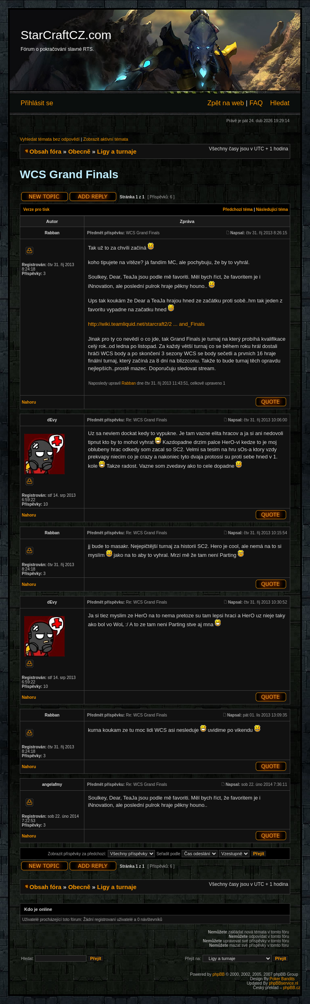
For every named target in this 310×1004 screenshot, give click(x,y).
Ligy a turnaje (117, 151)
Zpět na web (225, 102)
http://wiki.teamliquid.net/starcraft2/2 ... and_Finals (146, 324)
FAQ (256, 102)
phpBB (218, 974)
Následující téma (272, 209)
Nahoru (29, 402)
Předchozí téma (238, 209)
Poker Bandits (282, 979)
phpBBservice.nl (283, 983)
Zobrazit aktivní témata (105, 139)
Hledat (279, 102)
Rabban (128, 383)
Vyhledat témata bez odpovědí (50, 139)
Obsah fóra (45, 151)
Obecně (79, 151)
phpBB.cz (291, 987)
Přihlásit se (37, 102)
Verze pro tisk (36, 209)
